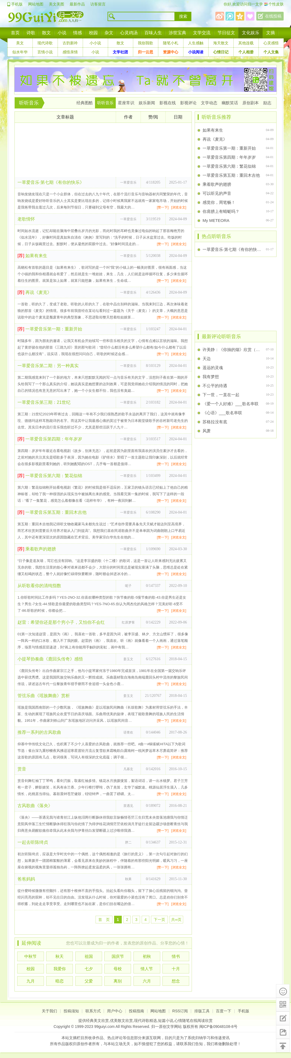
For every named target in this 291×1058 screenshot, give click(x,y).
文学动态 (209, 102)
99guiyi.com (104, 1026)
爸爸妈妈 (26, 879)
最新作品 (77, 4)
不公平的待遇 (215, 385)
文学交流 (201, 32)
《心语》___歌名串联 (222, 412)
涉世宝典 (177, 32)
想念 (176, 981)
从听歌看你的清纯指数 (39, 585)
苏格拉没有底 (215, 421)
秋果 (128, 879)
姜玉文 (128, 659)
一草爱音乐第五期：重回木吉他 (52, 512)
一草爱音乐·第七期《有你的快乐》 (50, 182)
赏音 (21, 769)
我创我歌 (145, 43)
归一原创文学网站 (166, 1026)
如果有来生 (32, 255)
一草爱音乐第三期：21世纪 (43, 402)
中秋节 (30, 956)
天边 (207, 358)
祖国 (89, 956)
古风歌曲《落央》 (34, 805)
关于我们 (49, 1011)
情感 (77, 32)
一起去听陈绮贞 (32, 842)
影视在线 (167, 102)
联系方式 (93, 1011)
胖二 (128, 842)
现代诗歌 (45, 43)
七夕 (89, 968)
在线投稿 (273, 16)
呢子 (128, 586)
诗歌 (30, 32)
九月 (30, 981)
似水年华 (20, 52)
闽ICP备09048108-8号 (218, 1026)
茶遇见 (128, 806)
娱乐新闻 (147, 102)
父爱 (89, 981)
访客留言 (98, 4)
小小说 (95, 43)
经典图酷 (84, 102)
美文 (20, 43)
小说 (62, 32)
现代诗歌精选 (145, 1020)
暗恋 (59, 981)
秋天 (59, 956)
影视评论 (188, 102)
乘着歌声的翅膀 (36, 549)
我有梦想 (211, 376)
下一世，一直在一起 (221, 394)
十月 (176, 968)
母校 (118, 968)
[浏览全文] (178, 207)
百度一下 (223, 1011)
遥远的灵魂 (213, 367)
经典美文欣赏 (97, 1020)
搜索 (183, 16)
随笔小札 (170, 43)
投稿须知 (71, 1011)
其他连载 (246, 43)
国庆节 (118, 956)
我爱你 (60, 968)
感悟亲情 (70, 52)
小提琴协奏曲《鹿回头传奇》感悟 (50, 659)
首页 (15, 32)
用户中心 (114, 1011)
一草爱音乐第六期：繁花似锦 (49, 475)
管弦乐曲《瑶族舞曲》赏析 (43, 695)
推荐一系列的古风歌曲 (39, 732)
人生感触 (195, 43)
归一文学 (255, 4)
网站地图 (35, 4)
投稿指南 (136, 1011)
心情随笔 (182, 1020)
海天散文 (220, 43)
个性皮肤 (276, 4)
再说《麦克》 (34, 292)
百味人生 (153, 32)
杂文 (109, 32)
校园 (93, 32)
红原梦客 (128, 622)
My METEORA (216, 220)
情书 (176, 956)
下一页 (159, 919)
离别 (118, 981)
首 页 (104, 919)
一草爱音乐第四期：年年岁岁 (49, 439)
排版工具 (202, 1011)
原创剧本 (250, 102)
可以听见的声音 (217, 193)
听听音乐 (29, 103)
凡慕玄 (128, 769)
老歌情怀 (26, 219)
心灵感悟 (271, 43)
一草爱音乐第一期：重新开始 (49, 329)
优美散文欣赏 (121, 1020)
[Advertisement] (103, 150)
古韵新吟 (70, 43)
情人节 (147, 968)
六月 (147, 981)
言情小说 (45, 52)
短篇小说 (165, 1020)
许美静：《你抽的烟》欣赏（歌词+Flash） (232, 349)
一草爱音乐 (128, 182)
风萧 (207, 430)
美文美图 (56, 4)
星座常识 (126, 102)
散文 (46, 32)
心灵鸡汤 (129, 32)
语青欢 (128, 732)
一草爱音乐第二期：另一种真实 (48, 365)
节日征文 (226, 32)
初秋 (147, 956)
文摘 (270, 32)
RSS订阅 (180, 1011)
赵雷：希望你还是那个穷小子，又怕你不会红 (61, 622)
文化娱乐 (250, 32)
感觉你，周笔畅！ (219, 202)
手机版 (17, 4)
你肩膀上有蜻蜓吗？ (221, 211)
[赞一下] (163, 207)
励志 (267, 102)
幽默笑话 (230, 102)
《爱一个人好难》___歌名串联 (231, 403)
